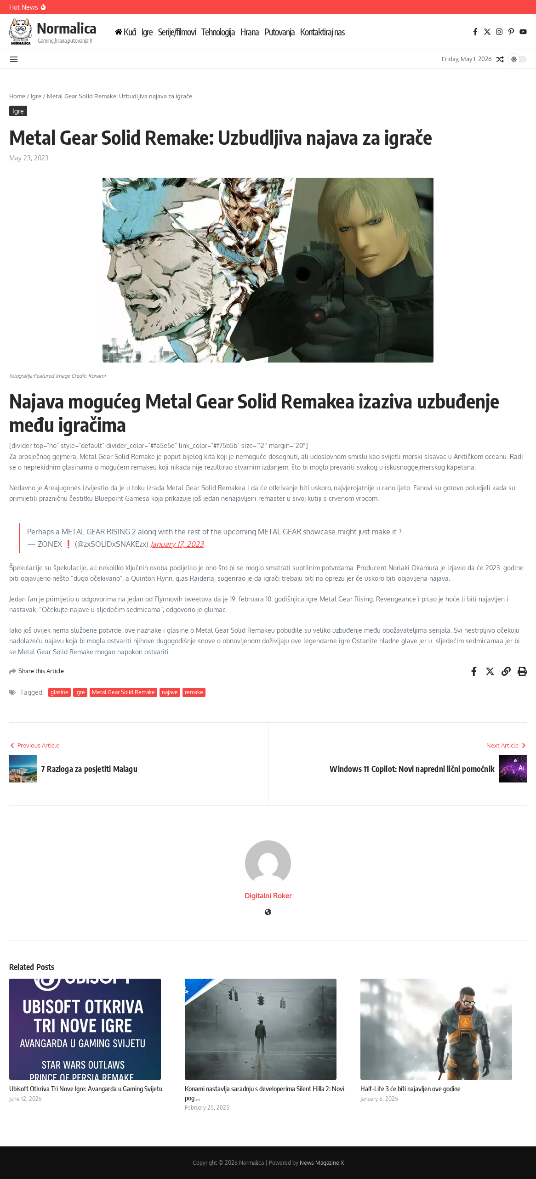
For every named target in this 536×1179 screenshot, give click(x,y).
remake (194, 692)
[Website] (268, 913)
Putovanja (279, 32)
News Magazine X (322, 1162)
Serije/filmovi (177, 32)
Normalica (67, 28)
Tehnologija (218, 32)
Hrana (249, 32)
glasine (59, 692)
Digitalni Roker (268, 895)
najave (170, 692)
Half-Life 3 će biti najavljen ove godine (410, 1088)
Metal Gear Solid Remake (123, 692)
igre (80, 692)
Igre (147, 32)
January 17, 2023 (177, 544)
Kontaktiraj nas (322, 32)
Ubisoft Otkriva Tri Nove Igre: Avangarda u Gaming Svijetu (85, 1088)
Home (17, 96)
